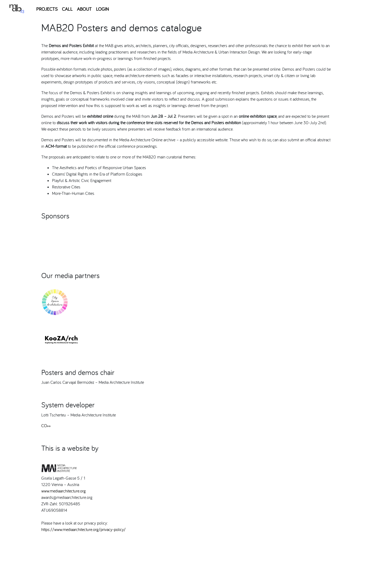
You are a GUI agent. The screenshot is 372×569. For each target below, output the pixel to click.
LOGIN (102, 9)
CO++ (46, 425)
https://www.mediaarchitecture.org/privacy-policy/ (83, 529)
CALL (67, 9)
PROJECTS (47, 9)
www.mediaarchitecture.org (63, 491)
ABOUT (84, 9)
